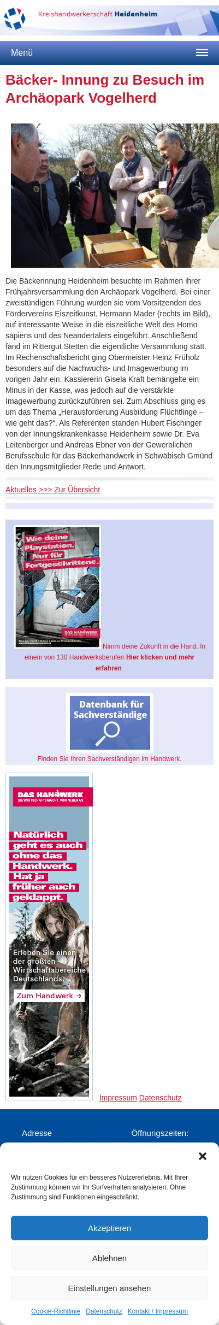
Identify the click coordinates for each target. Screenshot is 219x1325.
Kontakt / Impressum (158, 1311)
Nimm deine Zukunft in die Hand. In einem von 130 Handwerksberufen (109, 598)
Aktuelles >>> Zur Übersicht (52, 489)
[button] (202, 1156)
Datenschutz (104, 1311)
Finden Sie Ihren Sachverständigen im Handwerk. (109, 728)
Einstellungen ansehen (109, 1288)
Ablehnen (109, 1258)
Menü (22, 52)
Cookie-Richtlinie (55, 1311)
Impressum (118, 1097)
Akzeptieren (109, 1228)
